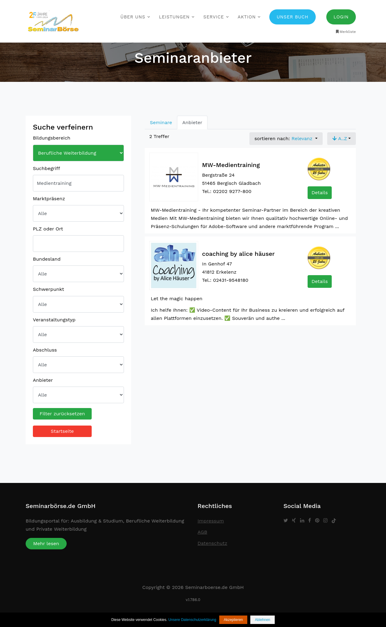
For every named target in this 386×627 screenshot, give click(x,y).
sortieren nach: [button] (284, 138)
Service (213, 17)
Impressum (211, 521)
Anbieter (43, 380)
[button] (341, 138)
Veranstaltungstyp (54, 320)
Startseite (62, 431)
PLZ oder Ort (48, 229)
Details (320, 192)
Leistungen (174, 17)
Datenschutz (212, 543)
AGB (202, 532)
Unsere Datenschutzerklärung (192, 620)
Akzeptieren (233, 620)
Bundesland (47, 259)
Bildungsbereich (51, 138)
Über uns (132, 17)
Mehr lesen (46, 543)
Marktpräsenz (49, 198)
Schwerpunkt (48, 289)
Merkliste (345, 32)
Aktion (247, 17)
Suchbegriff (46, 168)
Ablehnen (262, 620)
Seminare (161, 122)
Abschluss (45, 350)
